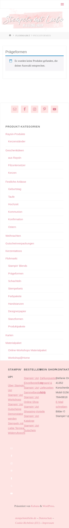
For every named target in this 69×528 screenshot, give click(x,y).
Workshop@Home (19, 357)
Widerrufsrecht (16, 432)
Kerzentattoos (14, 251)
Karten (9, 335)
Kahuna (34, 506)
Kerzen (12, 172)
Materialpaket (13, 342)
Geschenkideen (15, 150)
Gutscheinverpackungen (20, 243)
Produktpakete (16, 326)
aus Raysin (14, 157)
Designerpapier (17, 311)
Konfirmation (15, 219)
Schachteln (14, 281)
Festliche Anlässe (16, 181)
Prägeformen (15, 273)
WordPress (48, 506)
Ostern (12, 227)
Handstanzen (16, 303)
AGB (42, 392)
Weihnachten (13, 235)
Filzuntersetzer (16, 165)
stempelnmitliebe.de (25, 518)
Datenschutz (45, 518)
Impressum (48, 522)
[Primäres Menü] (62, 4)
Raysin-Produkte (15, 134)
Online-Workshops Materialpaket (27, 350)
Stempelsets (15, 288)
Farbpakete (15, 296)
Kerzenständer (16, 141)
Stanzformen (15, 318)
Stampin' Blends (17, 265)
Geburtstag (14, 189)
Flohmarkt (22, 35)
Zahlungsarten (48, 378)
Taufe (11, 196)
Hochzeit (13, 204)
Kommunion (15, 211)
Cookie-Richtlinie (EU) (27, 522)
